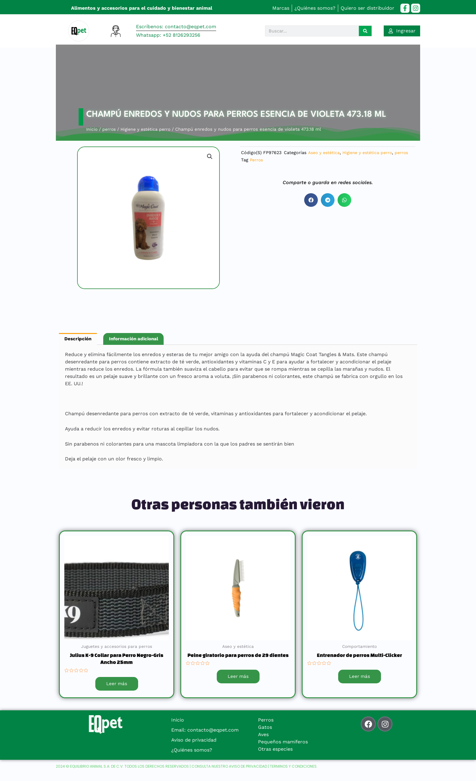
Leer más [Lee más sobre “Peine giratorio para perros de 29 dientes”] (238, 677)
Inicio (92, 129)
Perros (257, 159)
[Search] (365, 31)
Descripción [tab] (79, 339)
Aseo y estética (324, 152)
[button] (209, 156)
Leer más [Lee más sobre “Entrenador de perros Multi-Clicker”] (359, 677)
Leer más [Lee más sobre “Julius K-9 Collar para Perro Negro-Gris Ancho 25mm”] (116, 685)
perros (110, 129)
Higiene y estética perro (148, 129)
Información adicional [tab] (137, 339)
